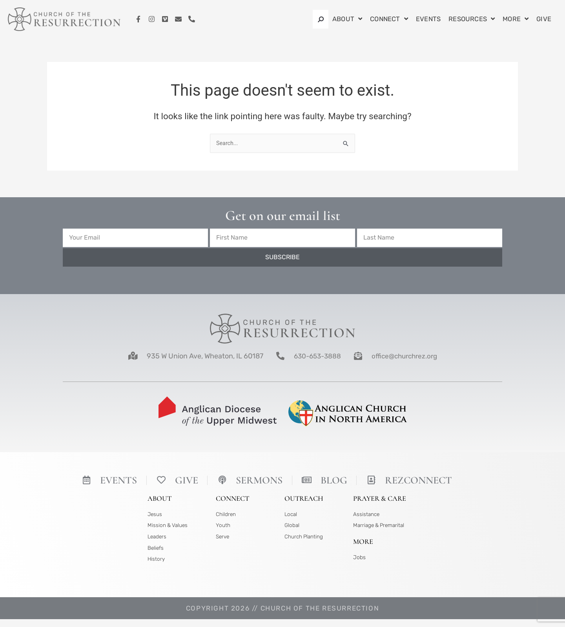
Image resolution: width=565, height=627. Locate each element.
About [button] (347, 19)
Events (428, 19)
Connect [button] (389, 19)
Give (543, 19)
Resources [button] (471, 19)
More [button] (516, 19)
